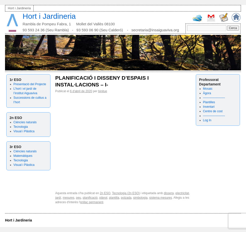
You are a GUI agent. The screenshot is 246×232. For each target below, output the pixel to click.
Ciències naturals (25, 122)
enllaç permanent (91, 202)
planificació (90, 197)
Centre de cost (213, 111)
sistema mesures (160, 197)
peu (78, 197)
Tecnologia (21, 127)
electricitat (182, 193)
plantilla (114, 197)
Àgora (207, 93)
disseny (169, 193)
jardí (58, 197)
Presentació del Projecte (30, 84)
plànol (103, 197)
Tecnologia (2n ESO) (126, 193)
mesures (68, 197)
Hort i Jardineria (19, 8)
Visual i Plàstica (24, 131)
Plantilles (209, 102)
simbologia (140, 197)
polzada (126, 197)
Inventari (209, 106)
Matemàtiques (23, 156)
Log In (207, 120)
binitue (102, 91)
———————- (214, 97)
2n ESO (105, 193)
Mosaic (208, 88)
